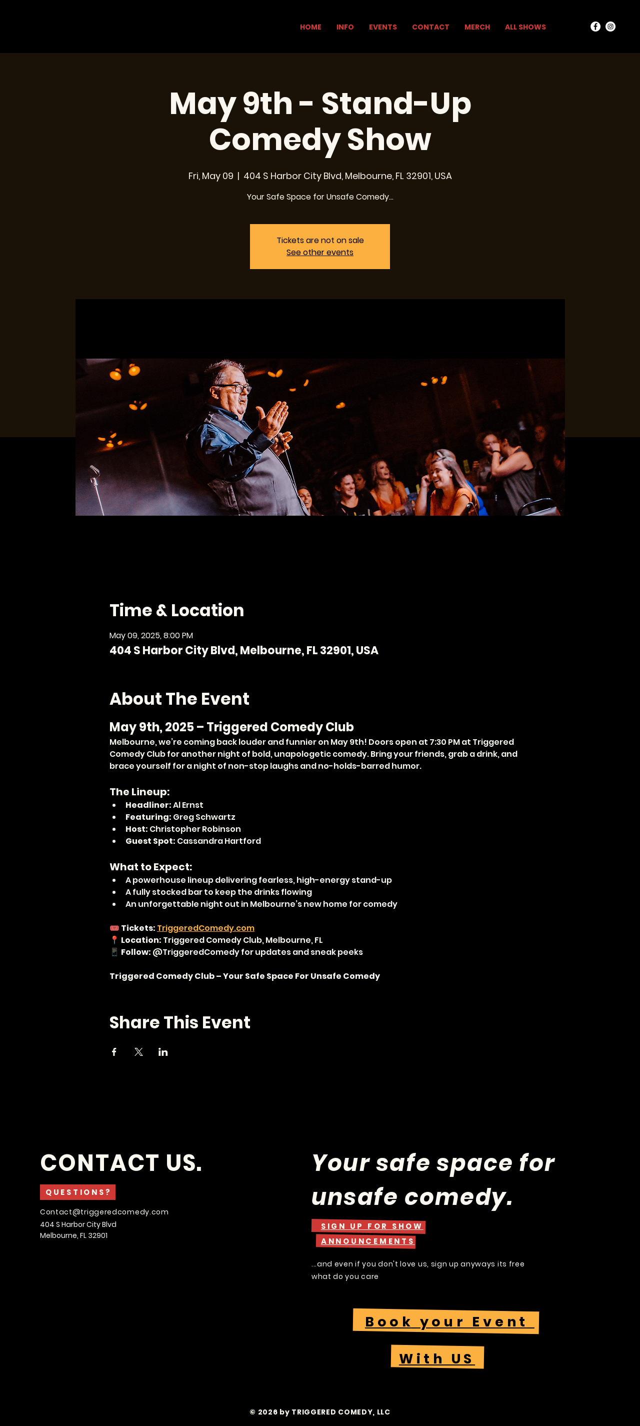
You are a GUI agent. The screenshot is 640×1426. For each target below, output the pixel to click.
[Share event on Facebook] (114, 1052)
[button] (372, 1226)
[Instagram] (611, 27)
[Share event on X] (139, 1052)
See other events (320, 252)
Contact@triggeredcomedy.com (104, 1212)
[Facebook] (595, 27)
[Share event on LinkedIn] (163, 1052)
